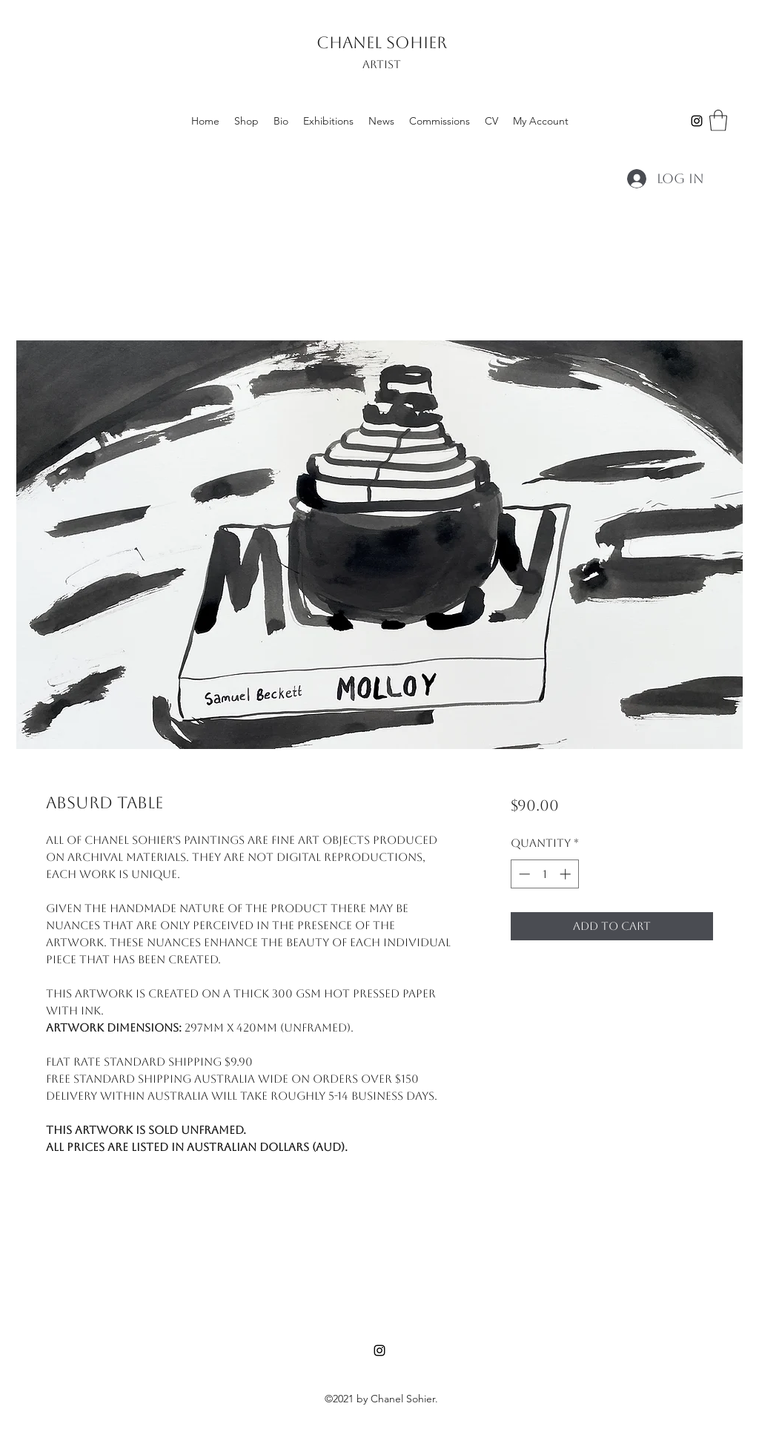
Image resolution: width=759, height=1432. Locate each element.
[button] (718, 120)
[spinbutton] (544, 874)
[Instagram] (696, 120)
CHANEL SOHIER (381, 42)
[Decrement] (523, 874)
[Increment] (567, 874)
